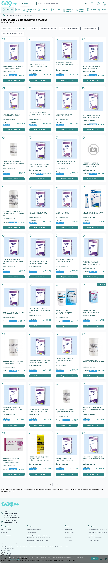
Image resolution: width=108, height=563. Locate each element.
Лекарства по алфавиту (34, 529)
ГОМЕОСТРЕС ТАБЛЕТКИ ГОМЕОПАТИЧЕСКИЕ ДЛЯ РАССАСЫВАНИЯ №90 (91, 164)
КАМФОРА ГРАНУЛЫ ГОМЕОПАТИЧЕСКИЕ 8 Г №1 (91, 311)
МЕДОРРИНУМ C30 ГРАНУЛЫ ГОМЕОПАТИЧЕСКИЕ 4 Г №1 (38, 410)
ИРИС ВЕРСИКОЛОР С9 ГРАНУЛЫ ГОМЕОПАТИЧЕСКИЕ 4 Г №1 (93, 213)
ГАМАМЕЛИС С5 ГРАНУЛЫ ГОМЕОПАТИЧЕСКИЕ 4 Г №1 (64, 115)
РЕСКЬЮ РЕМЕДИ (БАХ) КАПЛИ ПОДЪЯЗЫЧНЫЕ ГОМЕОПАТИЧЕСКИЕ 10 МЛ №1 (39, 458)
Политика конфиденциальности (97, 532)
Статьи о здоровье (6, 529)
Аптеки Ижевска (6, 535)
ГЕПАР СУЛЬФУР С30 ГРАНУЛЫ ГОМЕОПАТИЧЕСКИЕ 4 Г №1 (39, 165)
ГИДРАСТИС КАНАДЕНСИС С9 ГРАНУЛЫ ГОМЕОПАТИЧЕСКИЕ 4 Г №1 (66, 163)
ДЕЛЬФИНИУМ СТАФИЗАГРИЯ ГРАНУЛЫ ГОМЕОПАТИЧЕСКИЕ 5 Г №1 (13, 213)
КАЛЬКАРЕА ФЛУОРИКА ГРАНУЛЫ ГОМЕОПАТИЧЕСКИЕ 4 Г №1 (13, 313)
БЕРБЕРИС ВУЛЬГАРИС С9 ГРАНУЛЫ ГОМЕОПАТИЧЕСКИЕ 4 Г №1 (40, 114)
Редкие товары (31, 532)
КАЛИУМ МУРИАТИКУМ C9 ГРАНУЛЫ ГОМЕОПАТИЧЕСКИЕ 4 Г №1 (66, 261)
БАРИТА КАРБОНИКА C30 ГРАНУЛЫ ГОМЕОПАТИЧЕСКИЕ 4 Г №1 (66, 64)
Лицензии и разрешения (95, 537)
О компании (68, 529)
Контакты (67, 535)
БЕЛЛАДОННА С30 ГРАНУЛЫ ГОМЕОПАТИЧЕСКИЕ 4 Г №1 (91, 67)
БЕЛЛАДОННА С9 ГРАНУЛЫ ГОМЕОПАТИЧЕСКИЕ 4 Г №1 (11, 115)
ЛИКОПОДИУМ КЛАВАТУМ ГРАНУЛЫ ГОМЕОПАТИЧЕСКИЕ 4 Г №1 (66, 360)
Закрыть (94, 558)
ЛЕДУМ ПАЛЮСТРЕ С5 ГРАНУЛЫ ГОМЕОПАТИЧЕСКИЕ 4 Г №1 (39, 361)
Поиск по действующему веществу (37, 535)
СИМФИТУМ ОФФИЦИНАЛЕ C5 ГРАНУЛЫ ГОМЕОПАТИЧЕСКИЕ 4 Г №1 (93, 458)
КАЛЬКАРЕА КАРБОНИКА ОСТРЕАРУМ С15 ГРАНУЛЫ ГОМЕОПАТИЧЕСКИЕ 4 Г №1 (91, 262)
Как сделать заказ (93, 535)
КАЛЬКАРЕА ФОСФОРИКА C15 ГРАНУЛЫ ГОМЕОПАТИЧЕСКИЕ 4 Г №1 (40, 310)
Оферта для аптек (93, 540)
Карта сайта (68, 540)
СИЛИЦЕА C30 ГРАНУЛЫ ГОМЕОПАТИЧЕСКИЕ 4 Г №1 (64, 459)
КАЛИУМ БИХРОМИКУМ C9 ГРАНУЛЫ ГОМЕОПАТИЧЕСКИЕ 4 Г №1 (13, 261)
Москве (42, 20)
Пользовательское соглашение (97, 529)
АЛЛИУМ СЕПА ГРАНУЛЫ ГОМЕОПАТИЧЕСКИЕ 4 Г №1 (38, 65)
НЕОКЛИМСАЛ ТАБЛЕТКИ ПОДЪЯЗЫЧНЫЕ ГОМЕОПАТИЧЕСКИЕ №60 (11, 460)
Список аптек (5, 532)
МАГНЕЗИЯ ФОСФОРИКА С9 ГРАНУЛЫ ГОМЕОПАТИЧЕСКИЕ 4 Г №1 (13, 409)
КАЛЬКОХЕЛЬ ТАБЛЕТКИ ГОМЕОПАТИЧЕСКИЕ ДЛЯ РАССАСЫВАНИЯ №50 (64, 312)
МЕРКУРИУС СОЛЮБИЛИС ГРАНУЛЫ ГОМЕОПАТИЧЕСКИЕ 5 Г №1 (66, 411)
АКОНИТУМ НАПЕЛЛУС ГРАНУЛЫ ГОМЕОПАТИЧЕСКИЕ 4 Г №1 (13, 67)
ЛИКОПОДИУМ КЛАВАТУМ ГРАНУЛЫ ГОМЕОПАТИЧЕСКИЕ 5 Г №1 (93, 362)
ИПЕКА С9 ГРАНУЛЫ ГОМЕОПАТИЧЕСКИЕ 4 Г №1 (64, 213)
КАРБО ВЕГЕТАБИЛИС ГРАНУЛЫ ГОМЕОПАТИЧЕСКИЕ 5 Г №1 (13, 363)
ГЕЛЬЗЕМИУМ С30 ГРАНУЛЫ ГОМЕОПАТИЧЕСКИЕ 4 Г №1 (91, 116)
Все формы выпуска (9, 71)
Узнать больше (14, 559)
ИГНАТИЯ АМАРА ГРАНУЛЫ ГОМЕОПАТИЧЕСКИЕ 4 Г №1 (38, 213)
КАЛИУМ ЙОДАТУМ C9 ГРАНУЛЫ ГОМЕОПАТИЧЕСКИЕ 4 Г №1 (39, 262)
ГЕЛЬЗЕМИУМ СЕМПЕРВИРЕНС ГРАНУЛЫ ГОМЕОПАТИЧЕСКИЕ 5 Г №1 (13, 163)
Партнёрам (68, 537)
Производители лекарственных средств (38, 537)
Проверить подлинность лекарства (37, 540)
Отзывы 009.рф (69, 532)
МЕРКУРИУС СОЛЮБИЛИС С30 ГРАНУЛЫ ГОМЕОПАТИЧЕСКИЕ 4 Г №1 (93, 409)
